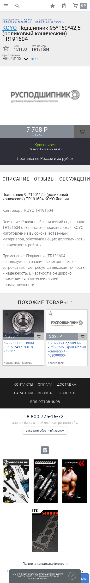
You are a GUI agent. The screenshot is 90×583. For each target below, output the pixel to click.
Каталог (28, 19)
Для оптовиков (45, 402)
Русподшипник (10, 19)
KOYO (9, 28)
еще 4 (30, 59)
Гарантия (23, 393)
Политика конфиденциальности (45, 563)
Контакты (23, 384)
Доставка (45, 158)
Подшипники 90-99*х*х (48, 22)
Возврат (46, 393)
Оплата (45, 384)
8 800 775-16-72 (45, 417)
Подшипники (44, 19)
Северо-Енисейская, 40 (45, 149)
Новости (67, 393)
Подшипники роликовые (16, 22)
